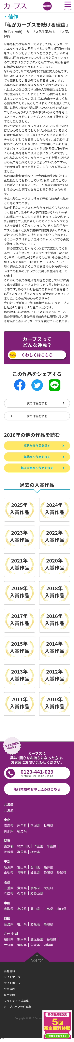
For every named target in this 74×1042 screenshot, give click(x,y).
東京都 (8, 846)
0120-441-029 (37, 773)
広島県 (48, 909)
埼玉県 (38, 846)
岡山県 (35, 909)
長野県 (22, 872)
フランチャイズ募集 (16, 1001)
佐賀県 (35, 945)
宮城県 (35, 825)
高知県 (48, 924)
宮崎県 (22, 945)
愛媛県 (35, 924)
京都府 (35, 888)
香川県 (22, 924)
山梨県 (8, 872)
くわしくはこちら (37, 355)
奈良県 (22, 893)
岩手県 (22, 825)
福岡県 (8, 939)
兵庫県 (8, 893)
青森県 (8, 825)
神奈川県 (23, 846)
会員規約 (9, 989)
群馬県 (22, 852)
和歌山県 (36, 893)
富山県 (22, 867)
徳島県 (8, 924)
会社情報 (9, 971)
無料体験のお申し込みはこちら (37, 789)
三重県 (8, 888)
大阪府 (48, 888)
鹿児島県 (36, 939)
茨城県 (8, 852)
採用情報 (9, 995)
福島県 (22, 831)
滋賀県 (22, 888)
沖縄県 (48, 945)
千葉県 (51, 846)
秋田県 (48, 825)
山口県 (61, 909)
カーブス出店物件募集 (17, 1007)
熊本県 (22, 939)
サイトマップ (12, 977)
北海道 (8, 810)
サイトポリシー (13, 983)
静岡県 (48, 872)
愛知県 (61, 872)
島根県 (22, 909)
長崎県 (51, 939)
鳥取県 (8, 909)
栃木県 (35, 852)
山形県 (8, 831)
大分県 (8, 945)
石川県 (35, 867)
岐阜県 (35, 872)
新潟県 (8, 867)
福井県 (48, 867)
